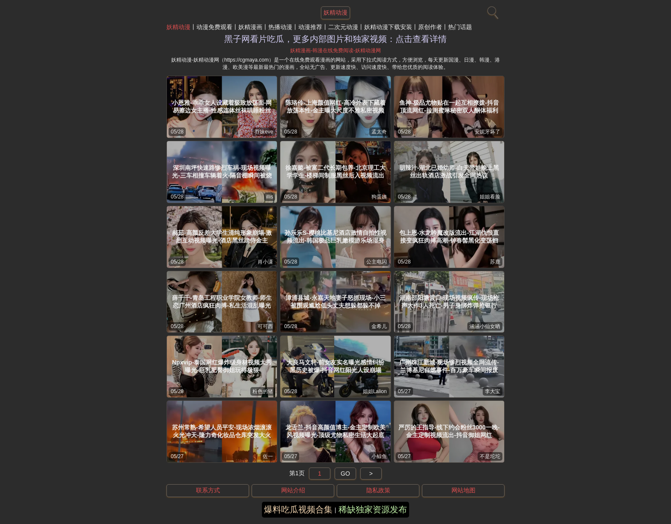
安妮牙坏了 (487, 132)
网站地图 (463, 490)
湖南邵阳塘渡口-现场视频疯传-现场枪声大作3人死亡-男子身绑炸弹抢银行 (449, 301)
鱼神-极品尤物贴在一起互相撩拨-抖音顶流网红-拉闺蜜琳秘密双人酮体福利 (449, 106)
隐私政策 (378, 490)
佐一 (268, 456)
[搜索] (491, 10)
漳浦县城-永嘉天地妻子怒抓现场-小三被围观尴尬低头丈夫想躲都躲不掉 (335, 301)
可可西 (265, 326)
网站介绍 (293, 490)
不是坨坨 (490, 456)
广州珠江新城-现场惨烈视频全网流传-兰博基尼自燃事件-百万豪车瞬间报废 (449, 366)
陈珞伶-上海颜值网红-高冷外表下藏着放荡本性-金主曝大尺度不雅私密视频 (335, 106)
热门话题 (460, 27)
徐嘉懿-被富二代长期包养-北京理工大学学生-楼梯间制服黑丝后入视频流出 (335, 171)
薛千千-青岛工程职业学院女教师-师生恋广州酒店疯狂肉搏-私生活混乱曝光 (222, 301)
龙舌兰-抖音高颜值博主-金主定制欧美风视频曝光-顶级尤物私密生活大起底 (335, 431)
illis (269, 197)
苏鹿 (495, 262)
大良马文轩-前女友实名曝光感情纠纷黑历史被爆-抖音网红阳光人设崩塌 (336, 366)
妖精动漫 (178, 27)
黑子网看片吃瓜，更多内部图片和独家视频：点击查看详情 (335, 39)
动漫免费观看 (214, 27)
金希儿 (379, 326)
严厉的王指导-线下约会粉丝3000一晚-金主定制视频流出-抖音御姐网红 (448, 431)
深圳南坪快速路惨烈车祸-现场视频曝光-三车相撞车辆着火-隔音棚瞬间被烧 (222, 171)
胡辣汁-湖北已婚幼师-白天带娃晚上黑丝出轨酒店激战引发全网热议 (449, 171)
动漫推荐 (310, 27)
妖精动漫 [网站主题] (335, 12)
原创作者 (430, 27)
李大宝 (492, 391)
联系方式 (208, 490)
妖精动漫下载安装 (388, 27)
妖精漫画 (250, 27)
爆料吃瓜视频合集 (298, 509)
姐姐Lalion (375, 391)
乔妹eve (264, 132)
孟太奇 (379, 132)
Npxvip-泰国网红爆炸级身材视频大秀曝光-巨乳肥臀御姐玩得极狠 (222, 366)
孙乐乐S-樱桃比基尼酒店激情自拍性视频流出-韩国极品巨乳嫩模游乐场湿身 (335, 236)
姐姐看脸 (490, 197)
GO (345, 473)
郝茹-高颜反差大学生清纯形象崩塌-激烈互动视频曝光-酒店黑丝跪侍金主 (222, 236)
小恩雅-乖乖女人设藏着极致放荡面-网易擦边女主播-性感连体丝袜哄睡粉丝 (222, 106)
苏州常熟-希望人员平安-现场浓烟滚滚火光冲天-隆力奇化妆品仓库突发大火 (222, 431)
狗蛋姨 (379, 197)
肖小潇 (265, 262)
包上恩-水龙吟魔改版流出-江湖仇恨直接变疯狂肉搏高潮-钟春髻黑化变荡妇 (449, 236)
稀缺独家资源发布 (372, 509)
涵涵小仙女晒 (484, 326)
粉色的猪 (262, 391)
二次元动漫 (343, 27)
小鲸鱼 (379, 456)
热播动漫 (280, 27)
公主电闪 (376, 262)
